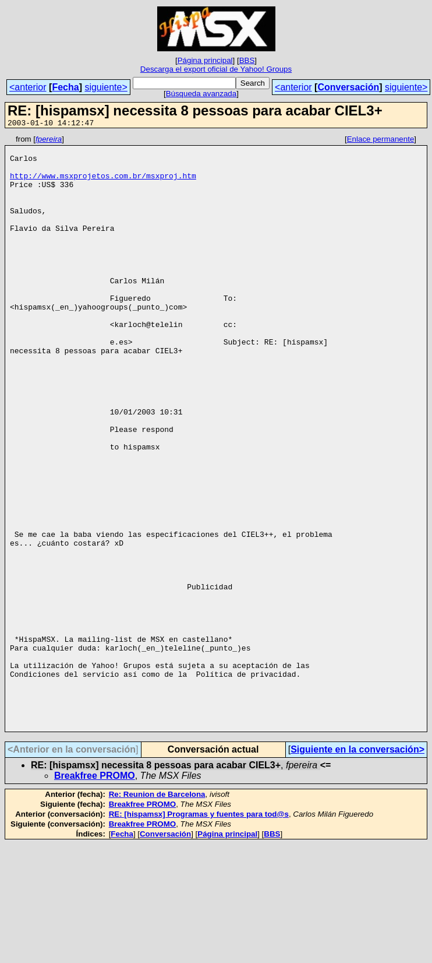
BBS (247, 60)
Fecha (65, 87)
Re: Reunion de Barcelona (157, 913)
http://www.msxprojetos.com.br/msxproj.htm (103, 184)
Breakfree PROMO (94, 894)
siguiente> (105, 87)
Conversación (348, 87)
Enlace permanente (381, 140)
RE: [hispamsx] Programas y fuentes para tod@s (199, 933)
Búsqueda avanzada (201, 93)
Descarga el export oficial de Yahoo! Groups (216, 69)
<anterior (28, 87)
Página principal (205, 60)
